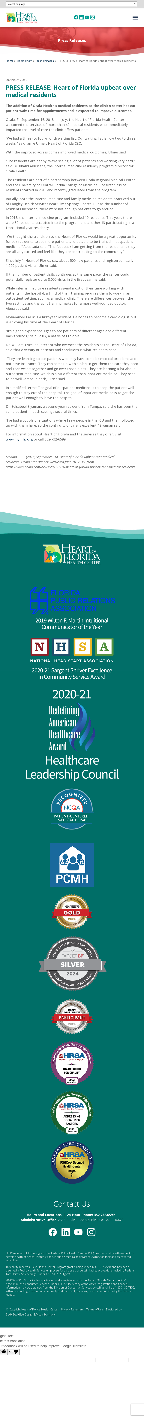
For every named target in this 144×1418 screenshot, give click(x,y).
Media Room (24, 61)
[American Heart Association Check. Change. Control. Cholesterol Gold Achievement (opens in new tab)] (72, 911)
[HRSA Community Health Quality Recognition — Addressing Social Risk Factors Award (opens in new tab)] (72, 1113)
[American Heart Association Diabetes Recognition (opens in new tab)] (72, 1016)
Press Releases (44, 61)
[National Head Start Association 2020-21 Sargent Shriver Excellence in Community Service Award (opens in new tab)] (72, 658)
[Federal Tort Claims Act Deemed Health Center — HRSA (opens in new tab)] (72, 1162)
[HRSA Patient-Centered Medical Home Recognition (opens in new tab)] (72, 865)
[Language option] (45, 1360)
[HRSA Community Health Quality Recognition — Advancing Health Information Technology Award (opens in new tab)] (72, 1063)
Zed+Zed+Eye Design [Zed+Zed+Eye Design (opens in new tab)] (19, 1314)
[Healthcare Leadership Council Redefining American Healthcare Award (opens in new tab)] (72, 734)
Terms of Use (94, 1309)
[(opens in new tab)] (76, 17)
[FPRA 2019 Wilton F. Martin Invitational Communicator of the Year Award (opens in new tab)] (72, 608)
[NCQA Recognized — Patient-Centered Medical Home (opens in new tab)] (72, 809)
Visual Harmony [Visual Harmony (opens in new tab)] (46, 1314)
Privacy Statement (72, 1309)
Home (10, 61)
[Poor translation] (14, 1352)
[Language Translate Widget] (71, 4)
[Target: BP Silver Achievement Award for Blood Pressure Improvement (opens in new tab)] (72, 963)
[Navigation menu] (134, 17)
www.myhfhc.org (19, 439)
